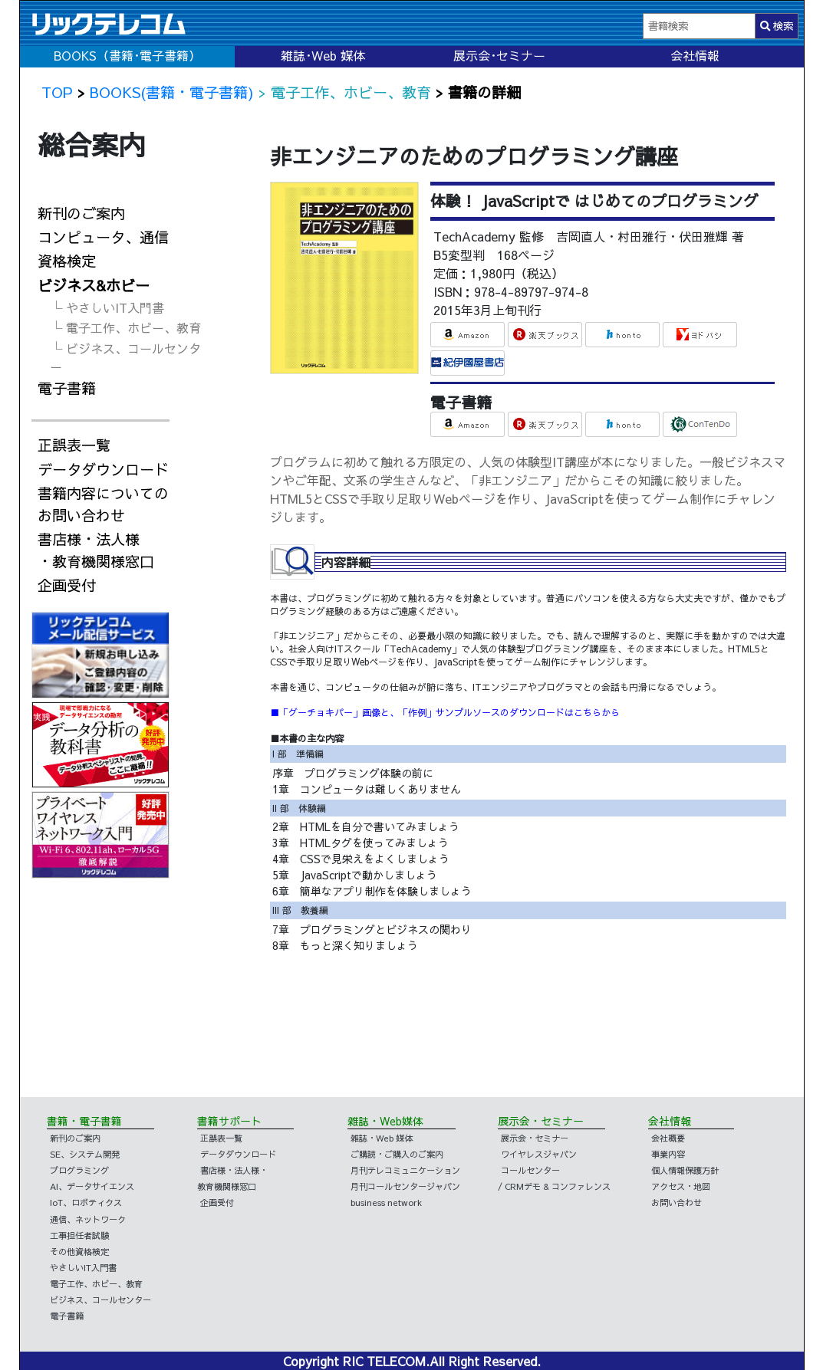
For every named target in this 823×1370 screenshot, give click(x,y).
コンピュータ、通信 (103, 237)
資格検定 (67, 261)
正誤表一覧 (74, 445)
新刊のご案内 (81, 213)
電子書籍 (67, 388)
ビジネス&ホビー (94, 285)
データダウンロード (103, 469)
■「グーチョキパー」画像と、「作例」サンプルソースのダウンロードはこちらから (445, 712)
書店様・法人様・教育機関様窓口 (96, 550)
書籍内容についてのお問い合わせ (103, 504)
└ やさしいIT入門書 (107, 307)
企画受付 (67, 585)
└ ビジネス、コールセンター (125, 357)
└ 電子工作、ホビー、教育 (125, 327)
